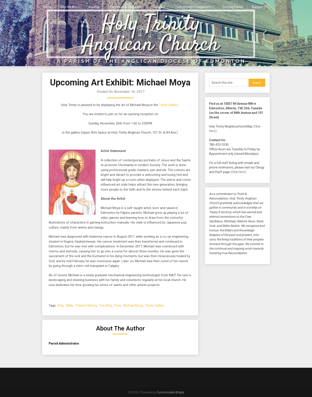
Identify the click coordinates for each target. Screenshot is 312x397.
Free (117, 305)
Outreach (159, 7)
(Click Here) (238, 172)
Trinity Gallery (168, 105)
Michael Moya (133, 305)
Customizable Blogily (170, 392)
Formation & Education (125, 7)
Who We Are (68, 7)
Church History (85, 305)
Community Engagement (194, 7)
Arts (60, 305)
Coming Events (233, 7)
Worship (93, 7)
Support (257, 7)
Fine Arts (105, 305)
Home (47, 7)
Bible (69, 305)
